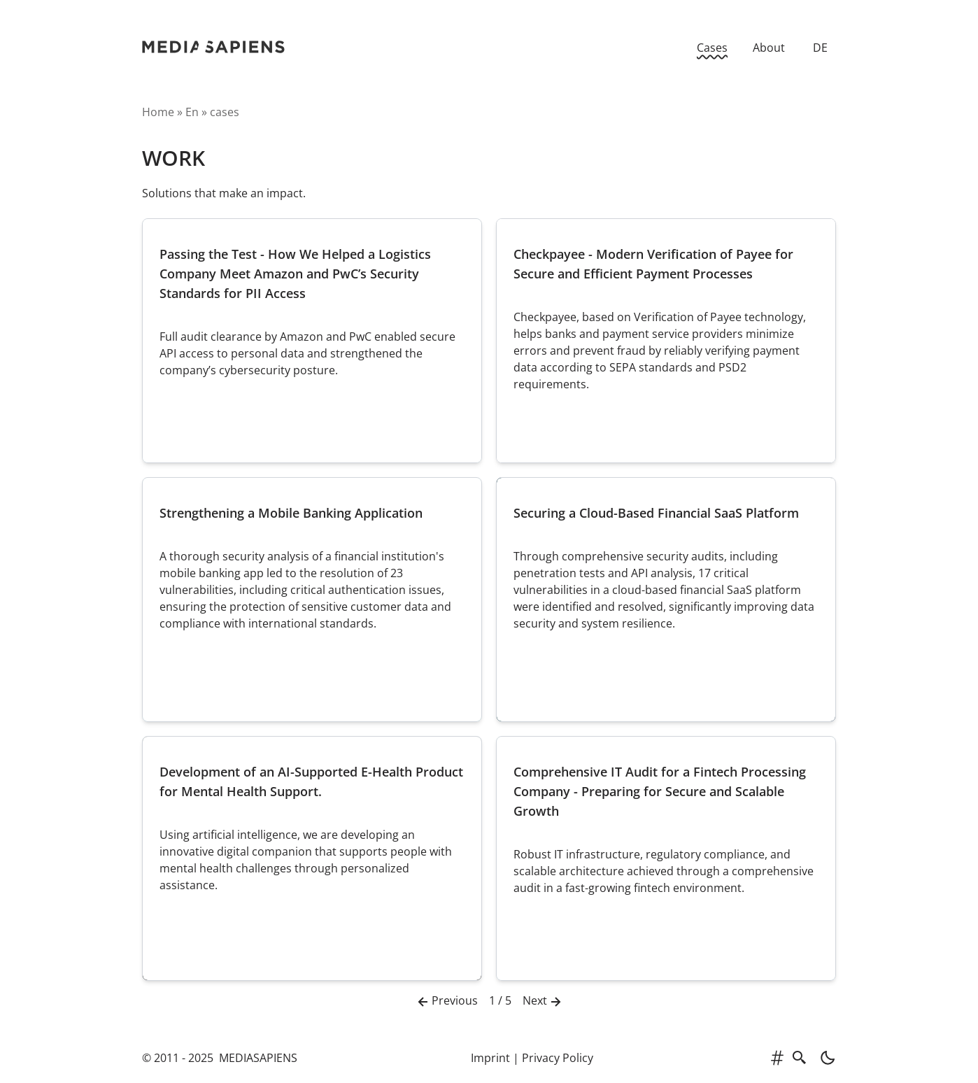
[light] (823, 1058)
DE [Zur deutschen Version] (820, 47)
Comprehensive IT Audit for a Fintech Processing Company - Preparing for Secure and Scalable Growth (659, 791)
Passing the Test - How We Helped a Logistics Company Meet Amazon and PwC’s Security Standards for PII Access (295, 274)
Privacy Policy (557, 1058)
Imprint (490, 1058)
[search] (799, 1058)
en (192, 112)
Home (158, 112)
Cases (712, 47)
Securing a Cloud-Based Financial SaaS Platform (656, 512)
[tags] (777, 1058)
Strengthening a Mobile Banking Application (291, 512)
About (769, 47)
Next (543, 1001)
